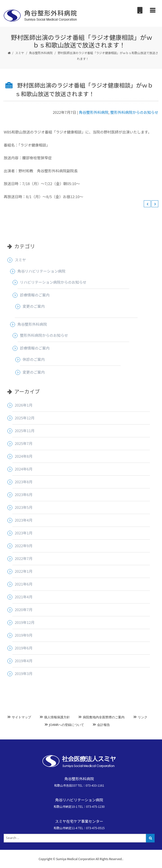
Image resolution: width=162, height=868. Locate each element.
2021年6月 (24, 584)
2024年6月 (24, 468)
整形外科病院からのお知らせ (134, 112)
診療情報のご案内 (35, 294)
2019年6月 (24, 647)
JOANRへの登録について (66, 724)
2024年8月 (24, 456)
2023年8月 (24, 481)
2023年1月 (24, 532)
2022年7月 (24, 558)
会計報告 (103, 724)
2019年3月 (24, 673)
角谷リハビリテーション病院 (42, 271)
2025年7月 (24, 443)
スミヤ (19, 53)
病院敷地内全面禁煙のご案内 (104, 717)
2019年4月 (24, 660)
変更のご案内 (34, 306)
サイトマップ (21, 717)
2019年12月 (25, 622)
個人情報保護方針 (57, 717)
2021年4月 (24, 596)
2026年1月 (24, 405)
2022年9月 (24, 545)
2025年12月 (25, 417)
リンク (142, 717)
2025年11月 (25, 430)
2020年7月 (24, 609)
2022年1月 (24, 571)
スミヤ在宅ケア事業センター (79, 821)
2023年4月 (24, 520)
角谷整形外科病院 (41, 53)
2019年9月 (24, 635)
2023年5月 (24, 507)
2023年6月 (24, 494)
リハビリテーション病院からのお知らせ (53, 282)
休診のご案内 (34, 359)
